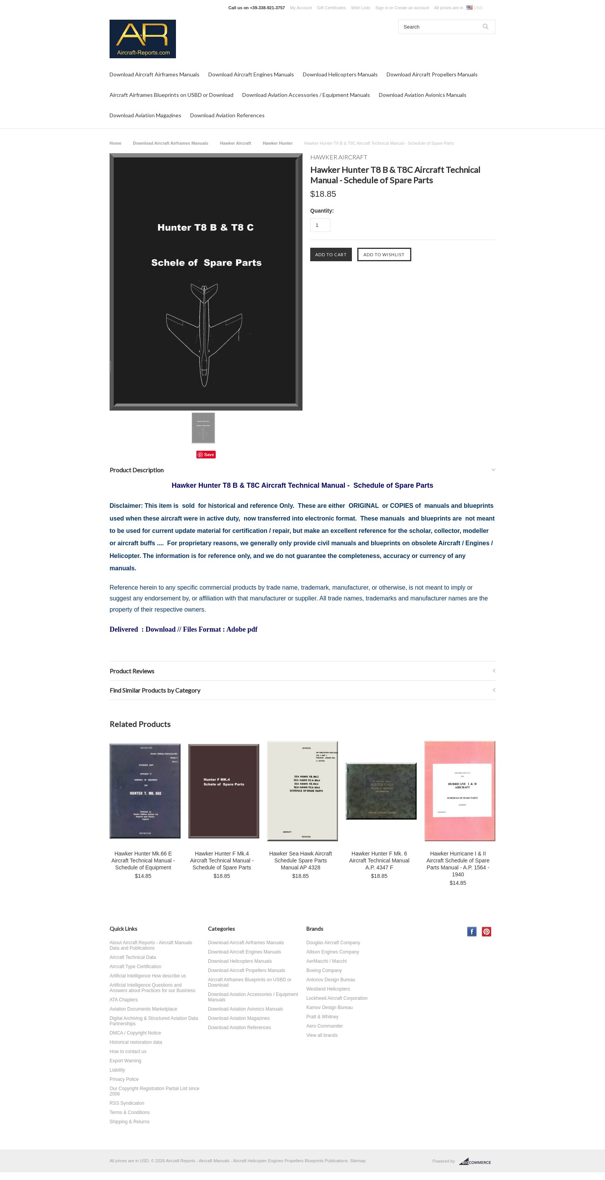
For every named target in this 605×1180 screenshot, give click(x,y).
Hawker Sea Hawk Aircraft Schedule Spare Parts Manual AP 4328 (300, 860)
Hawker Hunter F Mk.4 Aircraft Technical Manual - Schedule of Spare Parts (222, 860)
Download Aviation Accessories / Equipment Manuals (306, 94)
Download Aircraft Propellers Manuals (432, 74)
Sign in (382, 7)
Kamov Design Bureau (329, 1007)
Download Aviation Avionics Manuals (422, 94)
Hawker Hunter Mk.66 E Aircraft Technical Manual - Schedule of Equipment (143, 860)
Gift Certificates (331, 7)
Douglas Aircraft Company (333, 942)
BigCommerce (477, 1161)
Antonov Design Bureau (330, 979)
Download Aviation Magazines (145, 115)
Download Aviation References (227, 115)
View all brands (322, 1035)
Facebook (472, 932)
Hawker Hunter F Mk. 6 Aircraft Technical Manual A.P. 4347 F (379, 860)
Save (209, 454)
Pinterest (487, 932)
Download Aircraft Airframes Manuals (154, 74)
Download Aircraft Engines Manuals (251, 74)
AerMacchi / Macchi (326, 961)
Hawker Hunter (278, 143)
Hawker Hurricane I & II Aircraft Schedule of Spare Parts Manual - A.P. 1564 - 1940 (457, 863)
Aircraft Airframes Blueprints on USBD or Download (171, 94)
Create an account (411, 7)
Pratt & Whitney (322, 1016)
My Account (301, 7)
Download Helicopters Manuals (340, 74)
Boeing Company (324, 970)
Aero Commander (324, 1026)
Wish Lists (360, 7)
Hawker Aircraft (235, 143)
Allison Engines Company (332, 952)
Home (116, 143)
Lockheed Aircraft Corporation (337, 998)
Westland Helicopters (328, 989)
